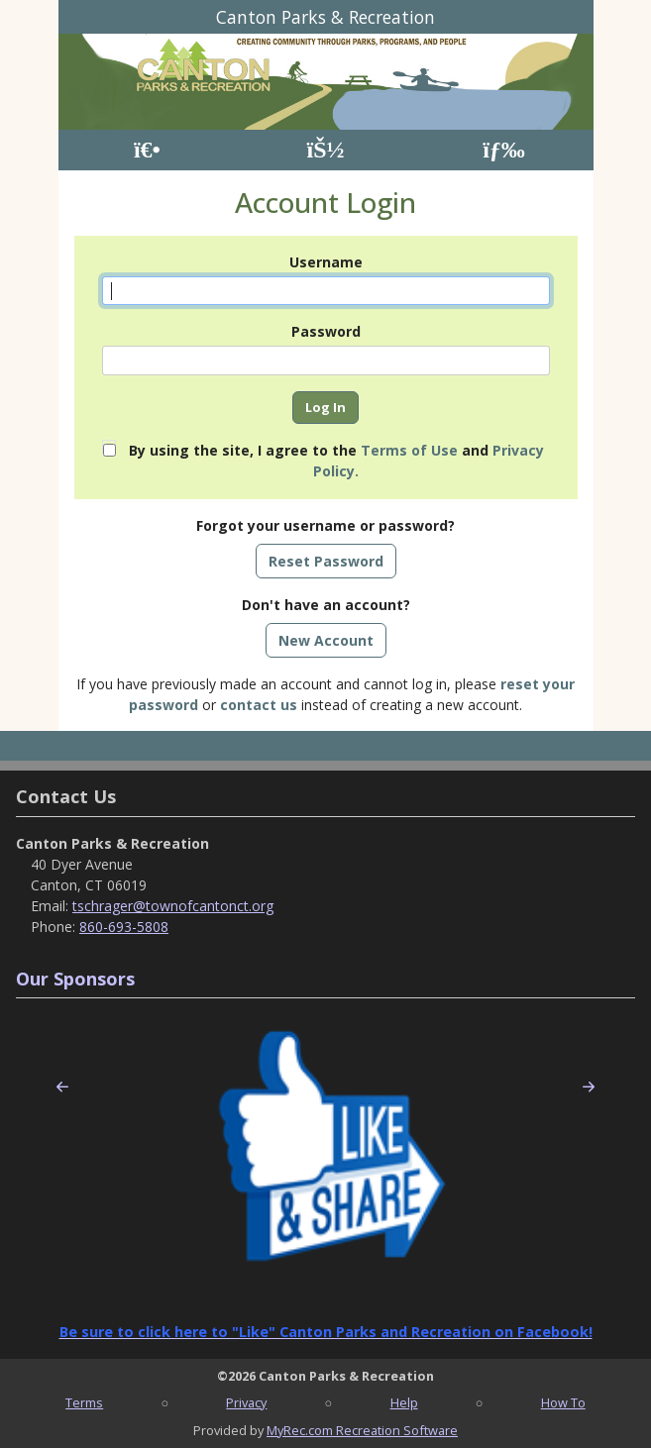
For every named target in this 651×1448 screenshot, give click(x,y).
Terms (84, 1402)
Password (326, 331)
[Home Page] (147, 150)
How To (563, 1402)
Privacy (246, 1402)
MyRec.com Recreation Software (362, 1430)
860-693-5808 (123, 926)
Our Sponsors (75, 978)
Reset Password (326, 561)
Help (404, 1402)
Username (326, 262)
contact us (258, 704)
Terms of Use (409, 450)
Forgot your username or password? (325, 525)
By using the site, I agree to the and (336, 460)
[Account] (325, 150)
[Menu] (504, 150)
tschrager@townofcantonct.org (172, 905)
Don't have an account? (326, 604)
